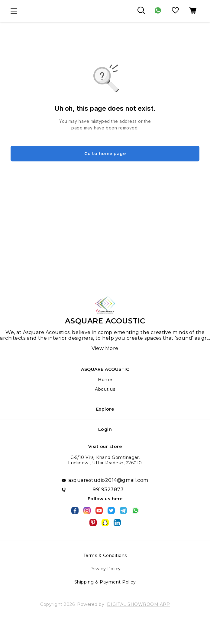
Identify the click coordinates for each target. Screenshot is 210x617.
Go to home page (105, 153)
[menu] (14, 11)
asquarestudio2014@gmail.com (108, 480)
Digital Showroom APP (138, 604)
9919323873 (108, 489)
